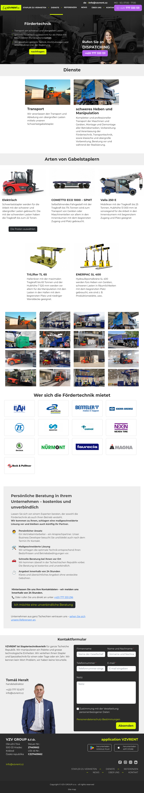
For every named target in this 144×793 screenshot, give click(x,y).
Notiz (80, 677)
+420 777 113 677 (15, 689)
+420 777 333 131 (95, 53)
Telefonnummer (86, 663)
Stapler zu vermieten (35, 7)
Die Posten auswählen (22, 229)
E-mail (111, 663)
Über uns (97, 7)
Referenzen (70, 7)
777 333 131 (128, 7)
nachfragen (37, 51)
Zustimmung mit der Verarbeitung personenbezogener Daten (98, 710)
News (84, 7)
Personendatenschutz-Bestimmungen (98, 719)
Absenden (125, 725)
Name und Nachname (120, 648)
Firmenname (84, 648)
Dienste (55, 7)
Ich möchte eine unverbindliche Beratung (43, 604)
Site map (72, 789)
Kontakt (111, 7)
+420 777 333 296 (63, 597)
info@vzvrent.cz (98, 2)
